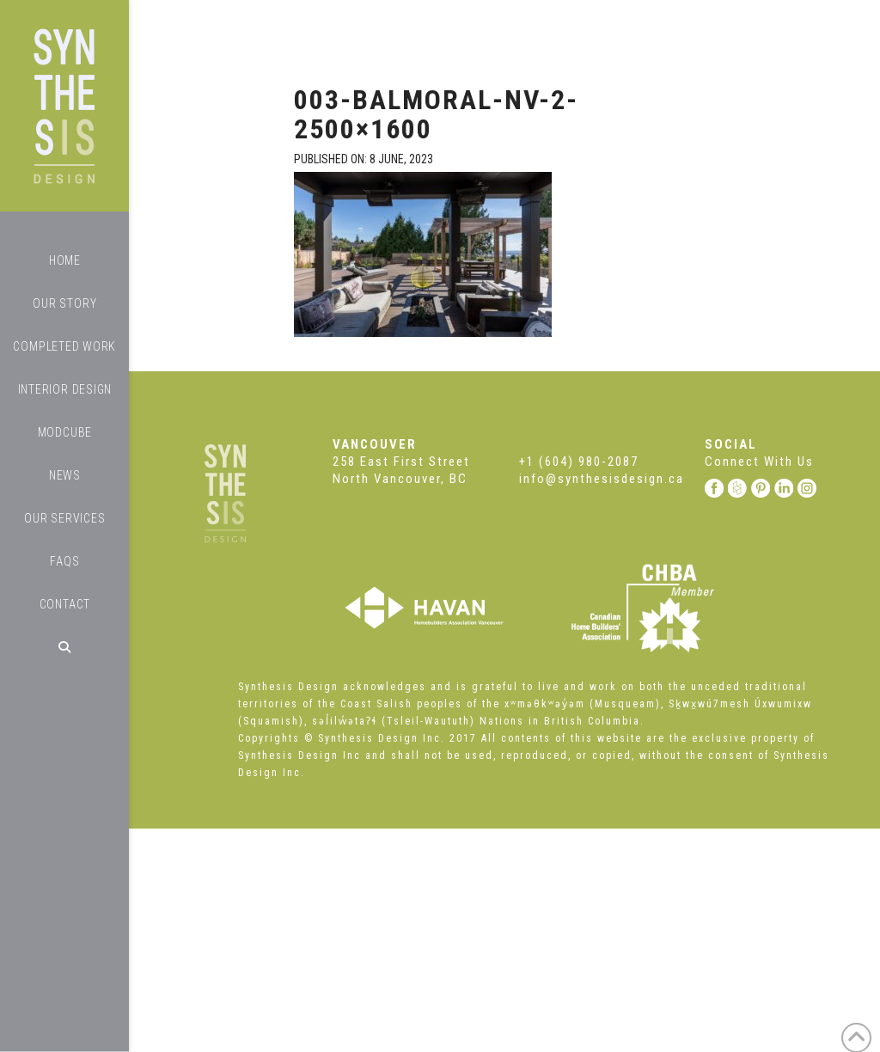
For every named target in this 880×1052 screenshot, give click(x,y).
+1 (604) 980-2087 (579, 461)
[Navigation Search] (64, 647)
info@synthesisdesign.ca (601, 478)
